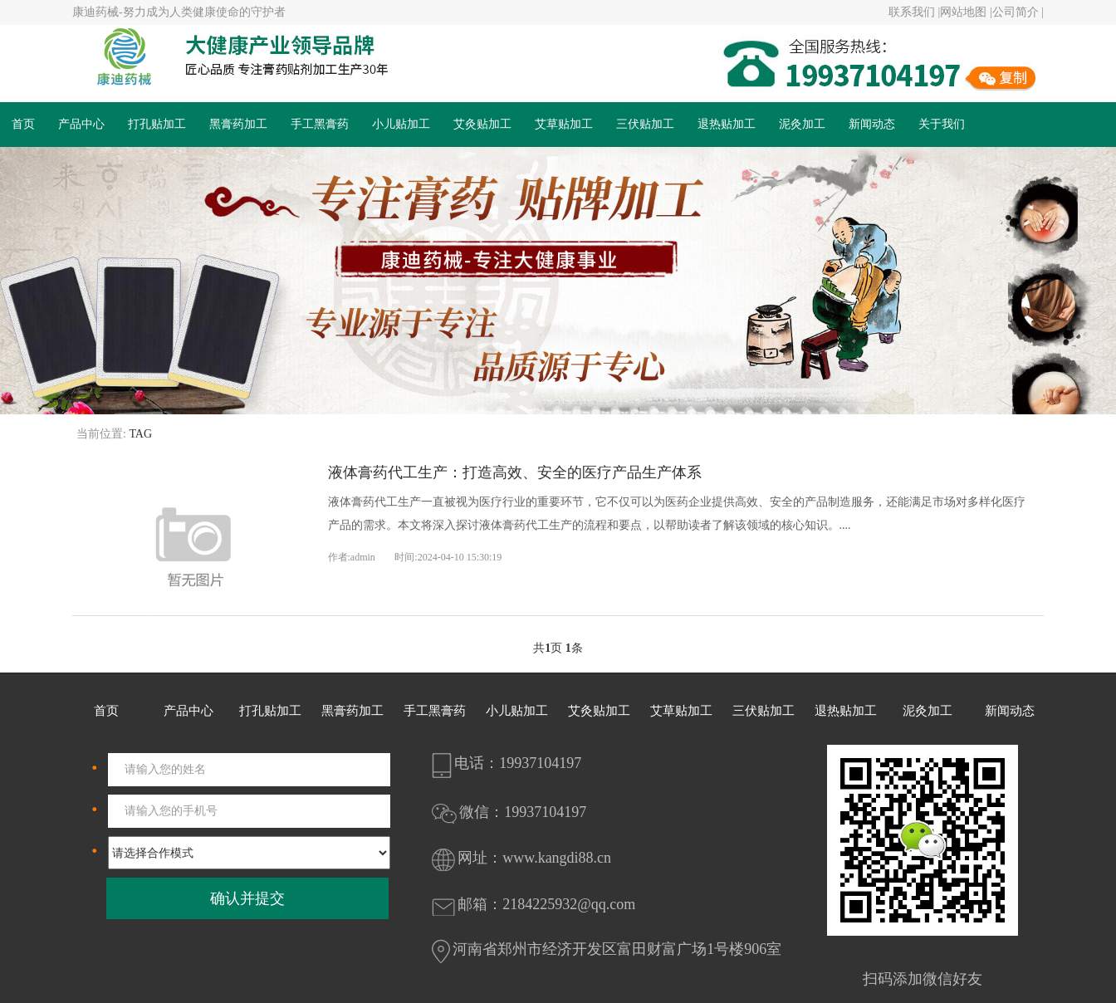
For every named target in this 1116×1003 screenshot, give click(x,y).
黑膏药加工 (238, 124)
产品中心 (81, 124)
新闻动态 (872, 124)
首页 (23, 124)
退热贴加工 (727, 124)
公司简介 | (1018, 12)
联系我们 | (914, 12)
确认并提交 (247, 898)
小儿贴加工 (401, 124)
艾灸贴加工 (482, 124)
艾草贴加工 (564, 124)
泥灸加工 (802, 124)
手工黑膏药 (320, 124)
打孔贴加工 (157, 124)
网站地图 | (965, 12)
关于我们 (941, 124)
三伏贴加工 (645, 124)
